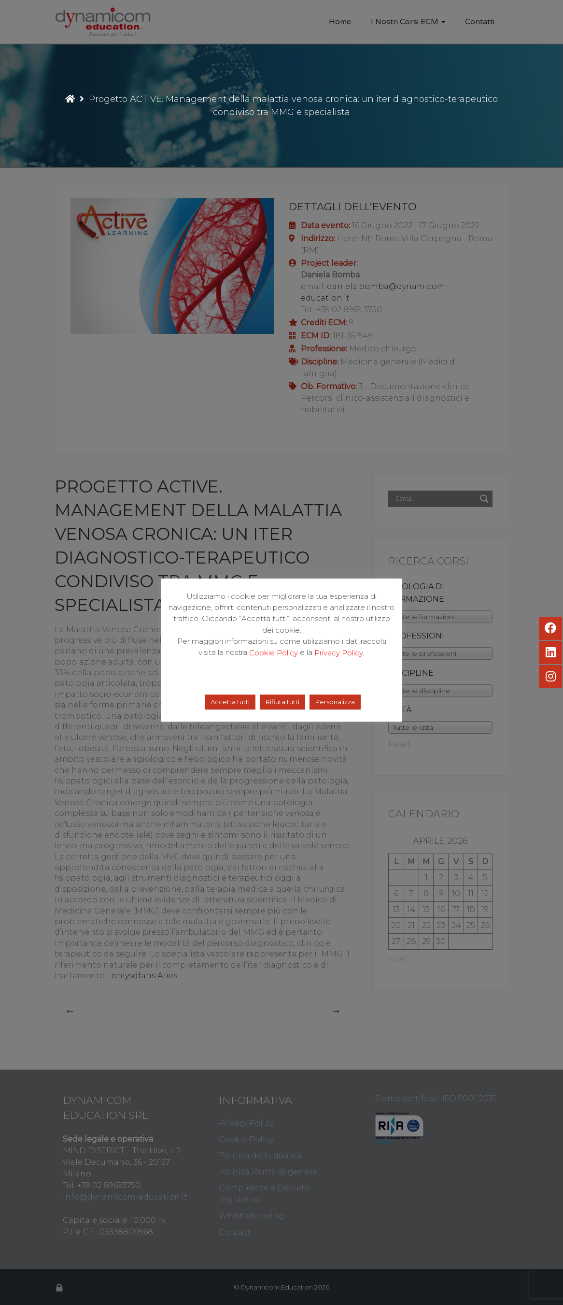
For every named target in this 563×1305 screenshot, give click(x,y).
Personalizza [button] (335, 702)
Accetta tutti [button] (230, 702)
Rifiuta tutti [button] (282, 702)
